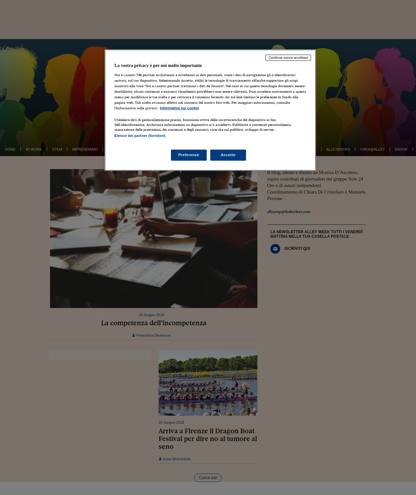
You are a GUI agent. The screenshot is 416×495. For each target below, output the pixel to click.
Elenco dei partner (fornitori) (139, 136)
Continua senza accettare (288, 58)
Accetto (228, 155)
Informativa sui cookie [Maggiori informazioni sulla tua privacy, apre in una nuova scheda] (179, 108)
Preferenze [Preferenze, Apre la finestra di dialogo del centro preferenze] (188, 155)
